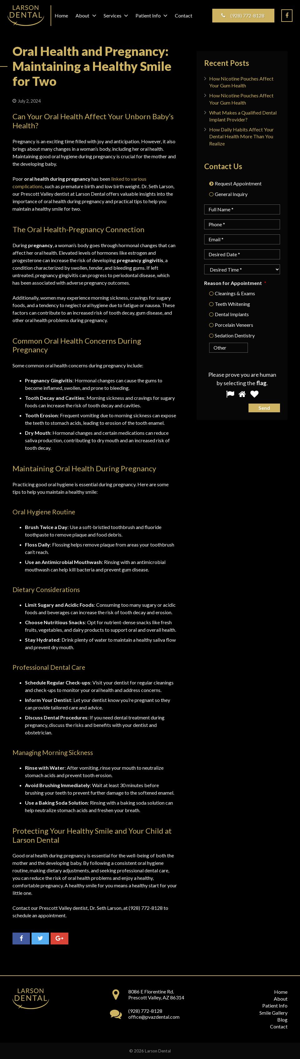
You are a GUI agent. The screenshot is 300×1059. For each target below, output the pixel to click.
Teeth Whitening (232, 304)
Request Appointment (238, 183)
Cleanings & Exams (235, 293)
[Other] (221, 348)
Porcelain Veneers (234, 325)
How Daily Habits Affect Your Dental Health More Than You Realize (241, 136)
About (281, 999)
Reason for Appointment (235, 283)
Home (281, 992)
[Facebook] (287, 15)
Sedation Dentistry (235, 335)
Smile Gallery (273, 1013)
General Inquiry (231, 194)
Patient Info (275, 1005)
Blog (282, 1019)
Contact (279, 1026)
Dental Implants (232, 314)
